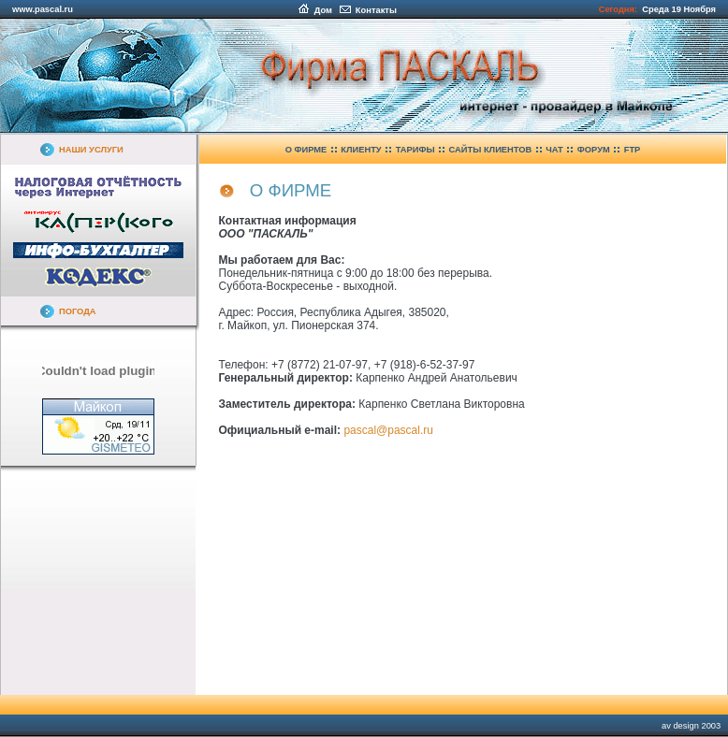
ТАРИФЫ (415, 149)
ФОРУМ (593, 149)
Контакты (368, 10)
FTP (632, 149)
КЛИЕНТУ (361, 149)
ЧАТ (554, 149)
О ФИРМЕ (306, 149)
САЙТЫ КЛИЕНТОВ (490, 149)
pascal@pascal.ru (388, 430)
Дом (314, 10)
